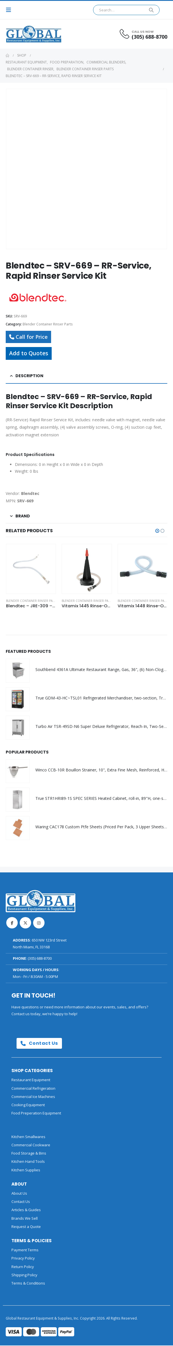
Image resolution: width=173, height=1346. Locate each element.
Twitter (25, 923)
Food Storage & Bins (28, 1153)
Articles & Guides (26, 1210)
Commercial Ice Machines (33, 1096)
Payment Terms (25, 1250)
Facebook (12, 923)
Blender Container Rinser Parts (48, 324)
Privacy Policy (23, 1258)
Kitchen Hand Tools (28, 1162)
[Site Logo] (21, 34)
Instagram (39, 923)
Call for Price (28, 336)
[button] (10, 10)
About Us (19, 1193)
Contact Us (39, 1044)
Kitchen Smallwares (28, 1136)
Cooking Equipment (28, 1105)
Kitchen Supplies (25, 1170)
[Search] (151, 10)
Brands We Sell (24, 1218)
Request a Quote (26, 1226)
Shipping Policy (24, 1275)
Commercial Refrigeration (33, 1088)
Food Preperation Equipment (36, 1113)
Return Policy (22, 1266)
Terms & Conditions (28, 1283)
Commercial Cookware (30, 1145)
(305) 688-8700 (40, 958)
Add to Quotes (28, 353)
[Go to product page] (31, 568)
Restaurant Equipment (30, 1080)
